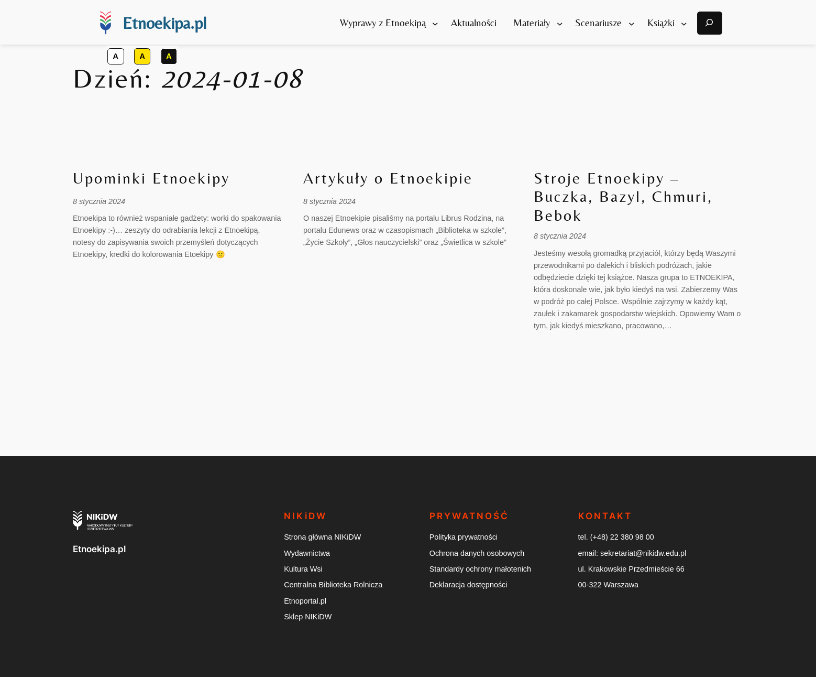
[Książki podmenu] (684, 23)
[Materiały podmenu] (560, 23)
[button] (115, 56)
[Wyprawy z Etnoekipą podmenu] (435, 23)
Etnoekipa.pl (164, 23)
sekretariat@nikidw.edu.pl (643, 553)
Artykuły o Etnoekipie (388, 178)
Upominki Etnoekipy (151, 178)
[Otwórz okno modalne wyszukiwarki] (709, 23)
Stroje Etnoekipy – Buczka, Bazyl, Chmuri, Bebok (623, 196)
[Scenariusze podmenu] (631, 23)
